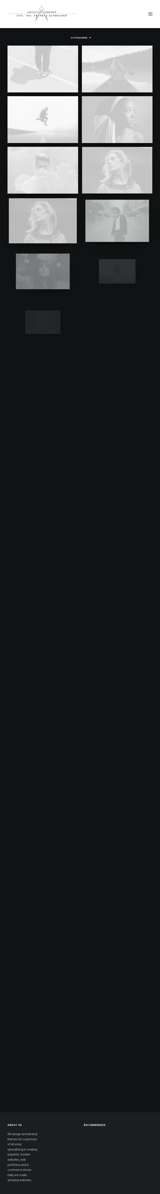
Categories (79, 37)
